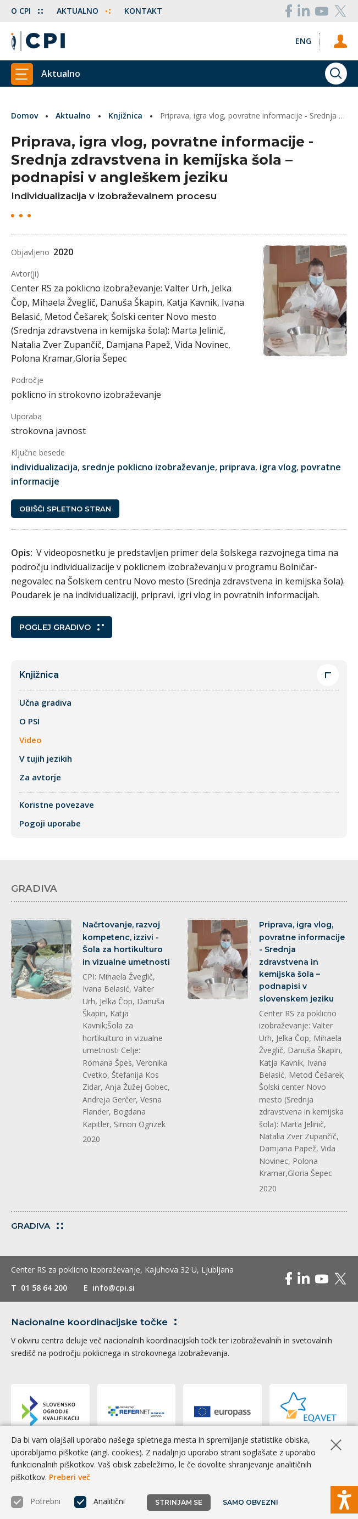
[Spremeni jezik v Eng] (303, 41)
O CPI (27, 10)
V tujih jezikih (45, 758)
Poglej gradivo (61, 627)
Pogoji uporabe (50, 823)
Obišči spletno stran (65, 508)
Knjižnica (125, 115)
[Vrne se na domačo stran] (38, 41)
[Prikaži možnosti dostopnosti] (344, 1500)
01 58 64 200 (44, 1287)
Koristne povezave (56, 804)
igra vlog (278, 467)
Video (30, 739)
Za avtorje (40, 777)
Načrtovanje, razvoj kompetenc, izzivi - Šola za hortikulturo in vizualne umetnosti (126, 943)
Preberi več (69, 1477)
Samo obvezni (250, 1502)
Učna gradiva (45, 702)
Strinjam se (178, 1502)
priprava (237, 467)
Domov (24, 115)
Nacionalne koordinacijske (96, 1322)
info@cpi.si (113, 1287)
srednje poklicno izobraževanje (148, 467)
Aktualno (84, 10)
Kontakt (143, 10)
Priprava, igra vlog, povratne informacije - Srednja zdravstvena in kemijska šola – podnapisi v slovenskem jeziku (302, 961)
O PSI (29, 721)
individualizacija (44, 467)
